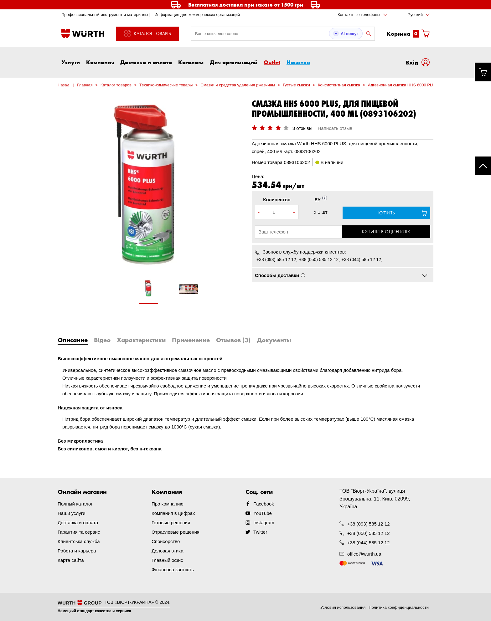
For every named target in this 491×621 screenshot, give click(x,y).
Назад (63, 85)
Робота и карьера (77, 550)
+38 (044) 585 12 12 (361, 259)
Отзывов (233, 340)
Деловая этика (167, 550)
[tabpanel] (148, 292)
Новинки (298, 62)
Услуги (70, 62)
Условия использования (342, 607)
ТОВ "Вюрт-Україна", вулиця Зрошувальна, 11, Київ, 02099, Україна (374, 498)
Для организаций (233, 62)
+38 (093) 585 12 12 (276, 259)
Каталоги (191, 62)
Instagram (263, 522)
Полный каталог (75, 503)
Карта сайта (71, 560)
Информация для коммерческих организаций (197, 14)
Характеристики (141, 340)
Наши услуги (71, 513)
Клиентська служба (79, 541)
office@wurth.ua (364, 554)
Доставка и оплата (146, 62)
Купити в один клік (386, 231)
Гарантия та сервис (79, 532)
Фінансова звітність (173, 569)
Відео (102, 340)
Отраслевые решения (175, 532)
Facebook (263, 503)
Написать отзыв (335, 128)
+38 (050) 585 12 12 (319, 259)
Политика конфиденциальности (399, 607)
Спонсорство (166, 541)
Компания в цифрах (173, 513)
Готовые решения (171, 522)
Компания (100, 62)
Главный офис (167, 560)
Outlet (272, 62)
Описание (73, 340)
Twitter (260, 532)
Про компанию (167, 503)
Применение (191, 340)
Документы (274, 340)
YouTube (262, 513)
